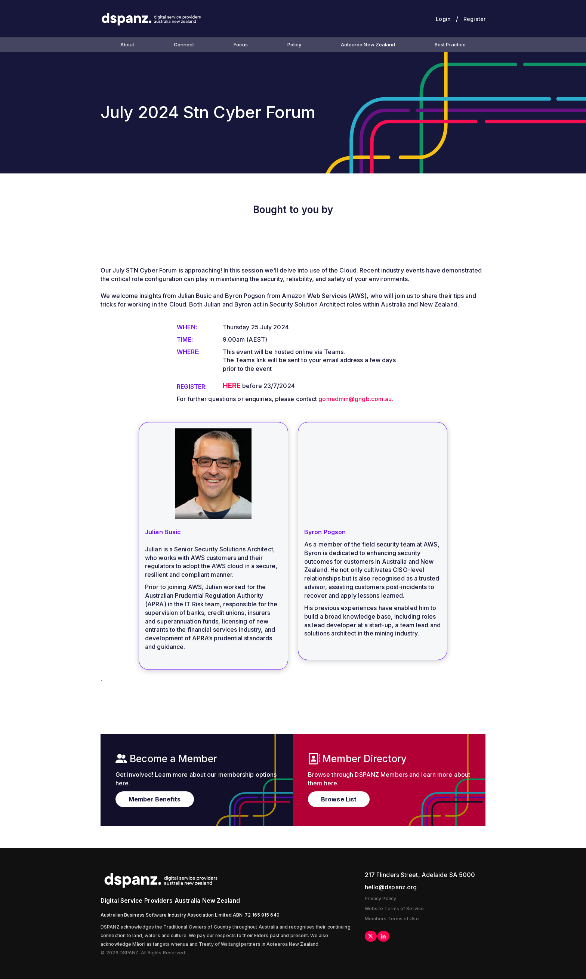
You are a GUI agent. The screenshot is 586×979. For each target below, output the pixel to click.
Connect (184, 44)
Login (443, 19)
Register (474, 19)
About (127, 44)
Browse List (339, 799)
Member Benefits (155, 799)
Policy (294, 44)
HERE (232, 385)
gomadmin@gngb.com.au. (355, 399)
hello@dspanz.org (391, 887)
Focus (241, 44)
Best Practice (450, 44)
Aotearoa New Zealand (368, 44)
